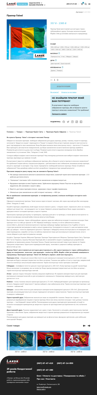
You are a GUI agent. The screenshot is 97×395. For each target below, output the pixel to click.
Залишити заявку (59, 114)
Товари (19, 132)
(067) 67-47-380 (45, 370)
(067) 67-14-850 (65, 363)
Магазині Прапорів (35, 240)
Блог (39, 376)
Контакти (50, 379)
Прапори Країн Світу (34, 132)
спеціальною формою (37, 163)
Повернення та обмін (74, 376)
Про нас (40, 379)
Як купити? (54, 92)
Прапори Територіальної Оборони (54, 237)
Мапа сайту (41, 389)
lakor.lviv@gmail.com (44, 387)
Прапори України (20, 237)
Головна (10, 132)
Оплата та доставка (68, 92)
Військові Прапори (34, 237)
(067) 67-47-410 (45, 363)
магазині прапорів (22, 141)
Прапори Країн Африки (56, 132)
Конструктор (22, 4)
